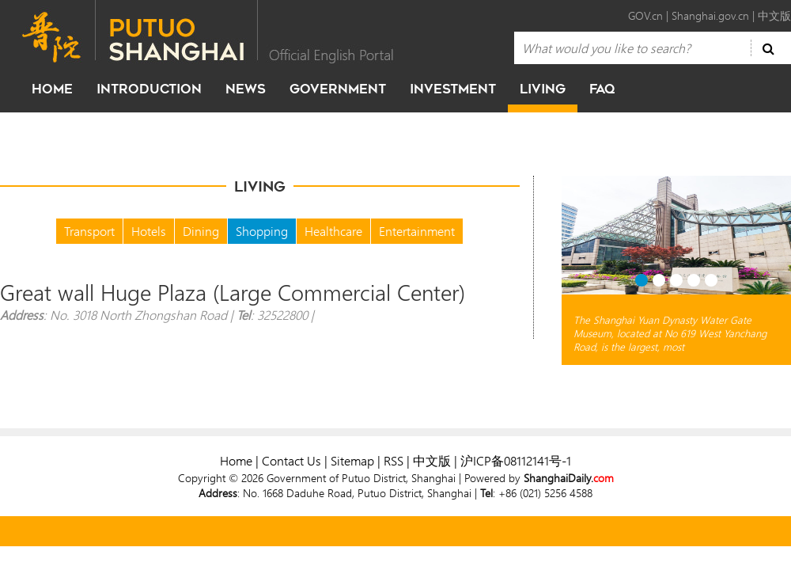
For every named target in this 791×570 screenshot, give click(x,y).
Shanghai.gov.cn (710, 15)
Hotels (148, 230)
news (245, 89)
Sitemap (352, 460)
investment (453, 89)
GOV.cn (645, 15)
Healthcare (333, 230)
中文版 (774, 15)
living (543, 89)
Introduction (149, 89)
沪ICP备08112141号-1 (515, 460)
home (52, 89)
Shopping (262, 230)
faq (602, 89)
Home (236, 460)
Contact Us (291, 460)
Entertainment (417, 230)
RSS (393, 460)
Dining (201, 230)
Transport (89, 230)
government (338, 89)
